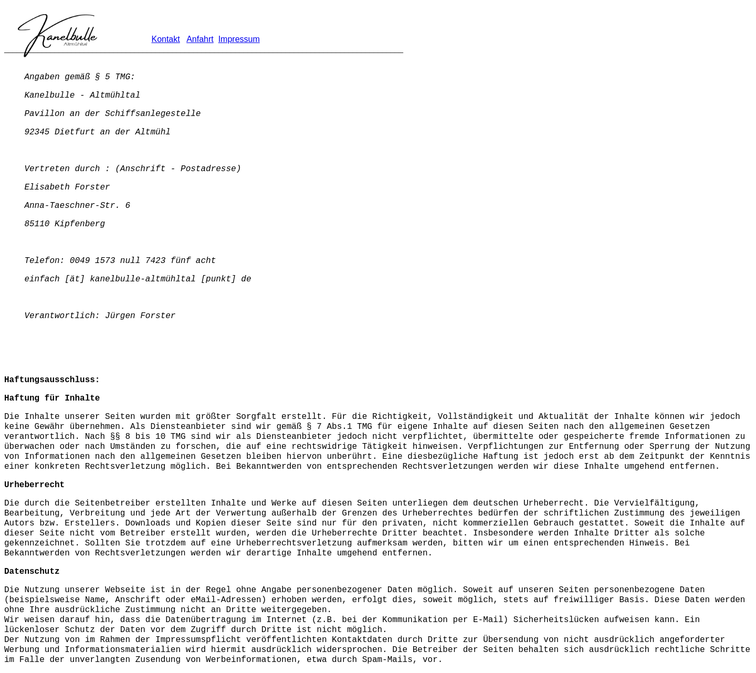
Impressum (239, 39)
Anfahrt (200, 39)
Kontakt (165, 39)
